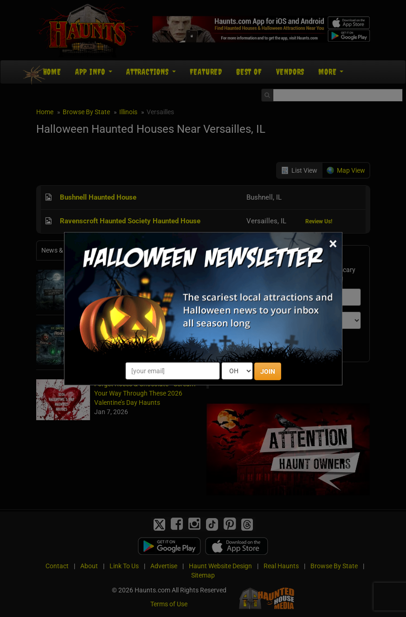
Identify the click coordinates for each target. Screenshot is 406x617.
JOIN (267, 371)
